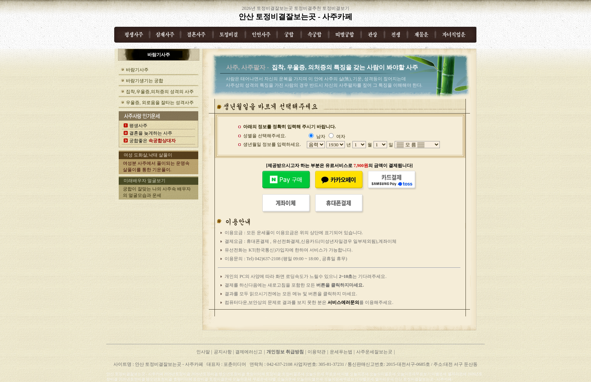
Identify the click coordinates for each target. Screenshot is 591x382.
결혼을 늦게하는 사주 (150, 133)
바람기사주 (137, 69)
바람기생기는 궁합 (144, 80)
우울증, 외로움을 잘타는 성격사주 (160, 102)
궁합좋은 (152, 140)
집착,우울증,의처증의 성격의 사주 (160, 91)
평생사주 (138, 125)
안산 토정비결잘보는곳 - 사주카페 (295, 16)
